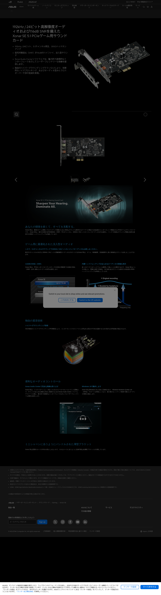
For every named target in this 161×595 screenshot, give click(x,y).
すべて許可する (149, 587)
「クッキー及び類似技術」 (25, 591)
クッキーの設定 (129, 587)
